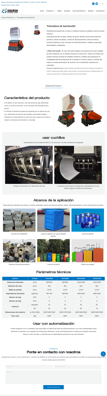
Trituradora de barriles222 (25, 17)
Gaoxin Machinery (7, 17)
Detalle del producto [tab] (53, 86)
